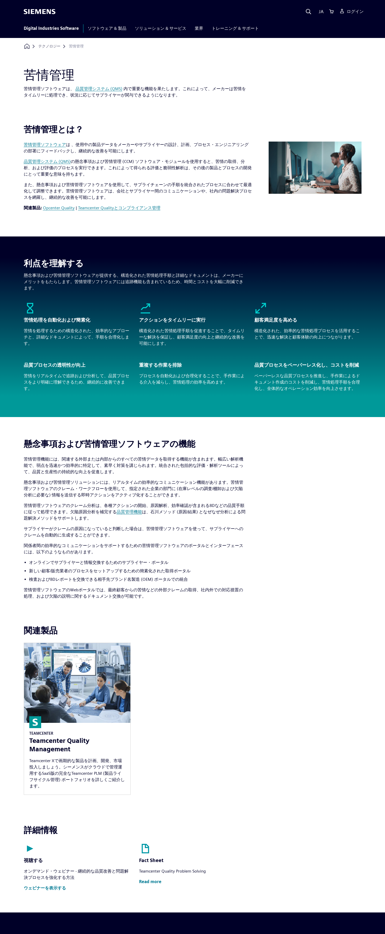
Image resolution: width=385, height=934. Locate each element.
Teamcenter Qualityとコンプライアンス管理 (119, 207)
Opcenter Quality (59, 207)
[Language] (320, 11)
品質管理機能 (129, 511)
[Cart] (331, 11)
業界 (199, 28)
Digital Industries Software (51, 28)
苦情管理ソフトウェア (45, 144)
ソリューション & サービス (160, 28)
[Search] (308, 11)
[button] (45, 888)
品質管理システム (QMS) (98, 88)
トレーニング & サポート (235, 28)
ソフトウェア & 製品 (107, 28)
